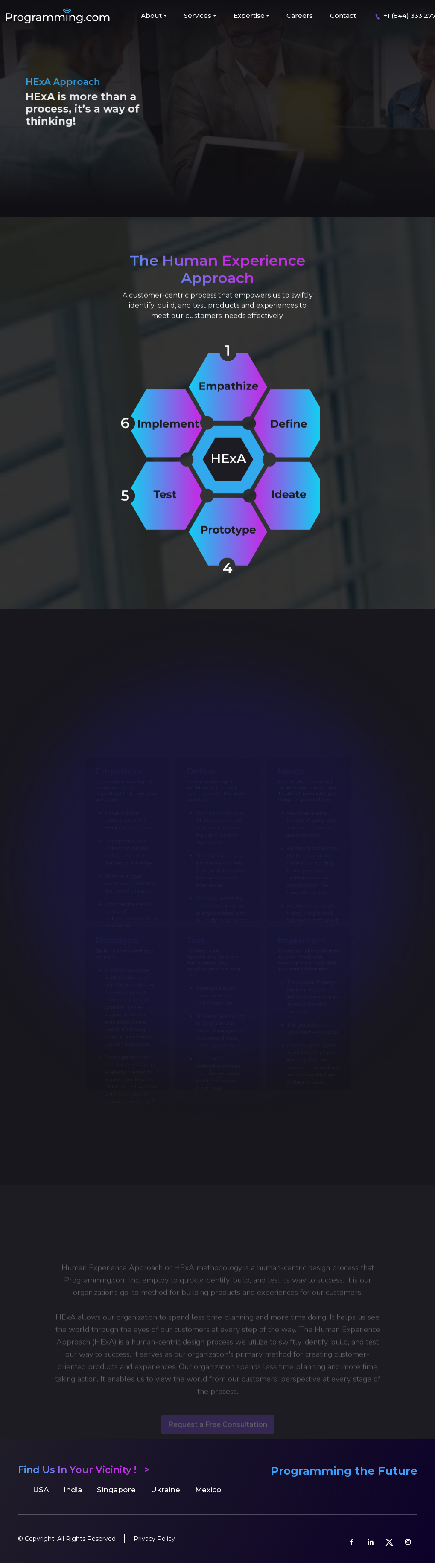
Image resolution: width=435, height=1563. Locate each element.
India (73, 1489)
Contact (343, 16)
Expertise (249, 16)
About (151, 16)
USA (41, 1489)
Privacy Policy (154, 1539)
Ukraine (165, 1489)
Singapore (116, 1489)
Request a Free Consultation (217, 1434)
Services (197, 16)
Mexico (208, 1489)
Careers (299, 16)
